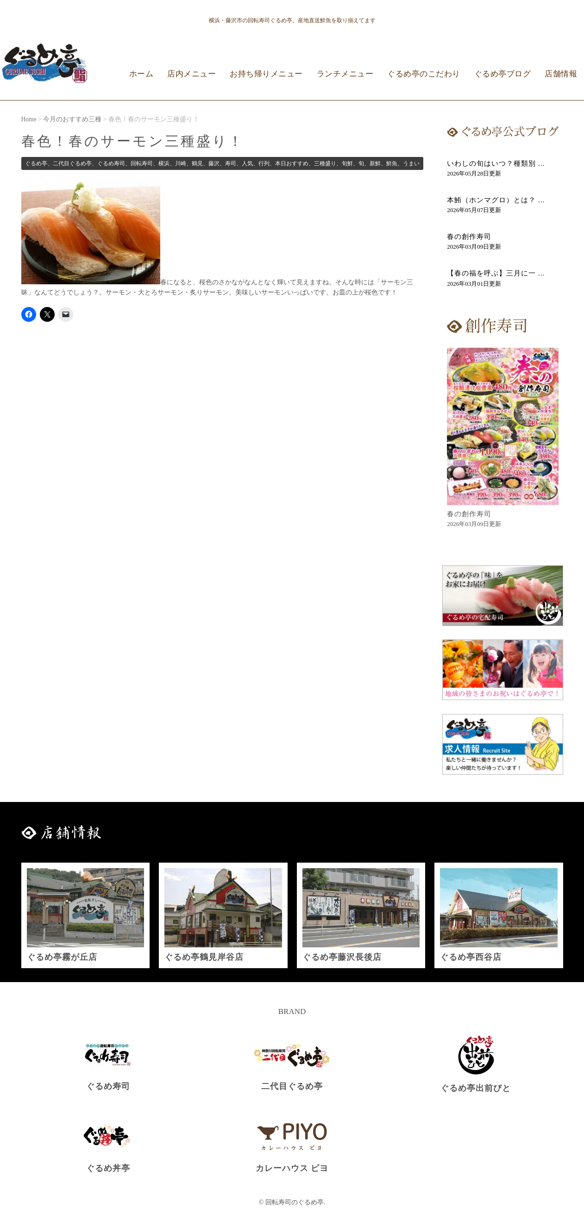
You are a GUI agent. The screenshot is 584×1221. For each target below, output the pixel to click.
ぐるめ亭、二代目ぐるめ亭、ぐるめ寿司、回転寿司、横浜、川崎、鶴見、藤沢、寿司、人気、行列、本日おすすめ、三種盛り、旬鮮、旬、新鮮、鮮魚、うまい (222, 163)
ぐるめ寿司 (108, 1086)
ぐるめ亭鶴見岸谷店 (204, 957)
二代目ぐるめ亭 (292, 1086)
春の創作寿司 (469, 236)
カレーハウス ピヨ (292, 1168)
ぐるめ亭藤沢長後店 (342, 957)
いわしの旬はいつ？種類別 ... (496, 163)
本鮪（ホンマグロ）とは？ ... (496, 200)
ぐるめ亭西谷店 (471, 957)
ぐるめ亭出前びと (475, 1088)
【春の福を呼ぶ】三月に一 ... (496, 273)
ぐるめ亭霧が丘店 (62, 957)
